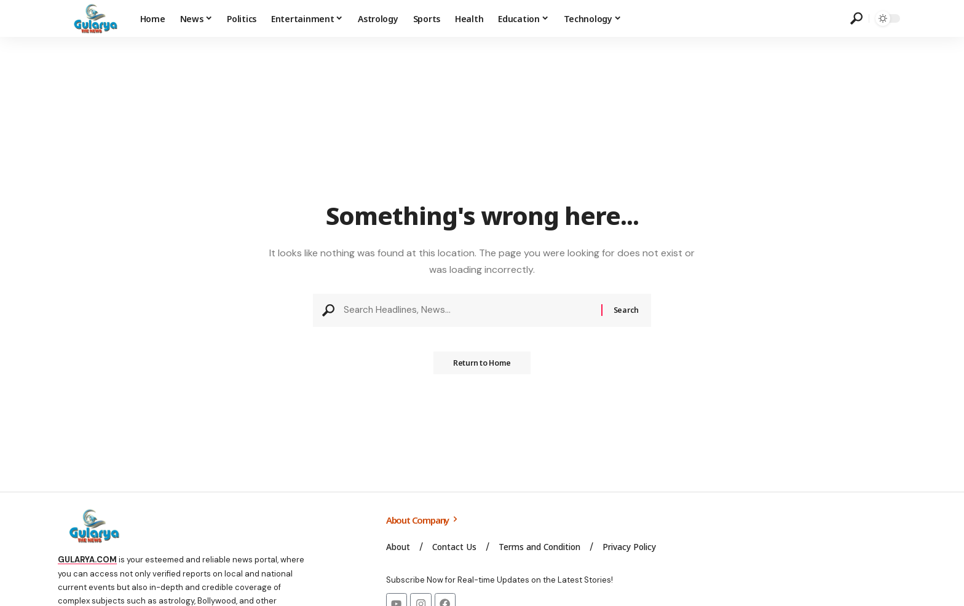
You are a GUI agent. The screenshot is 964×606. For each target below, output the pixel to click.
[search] (856, 18)
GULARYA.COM (87, 559)
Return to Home (482, 366)
